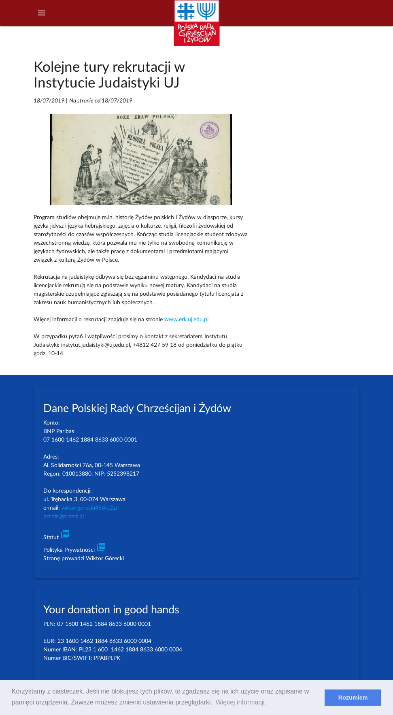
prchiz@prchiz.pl (63, 516)
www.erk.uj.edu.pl (186, 319)
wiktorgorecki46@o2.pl (90, 508)
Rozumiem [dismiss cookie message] (353, 697)
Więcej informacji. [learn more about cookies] (241, 702)
